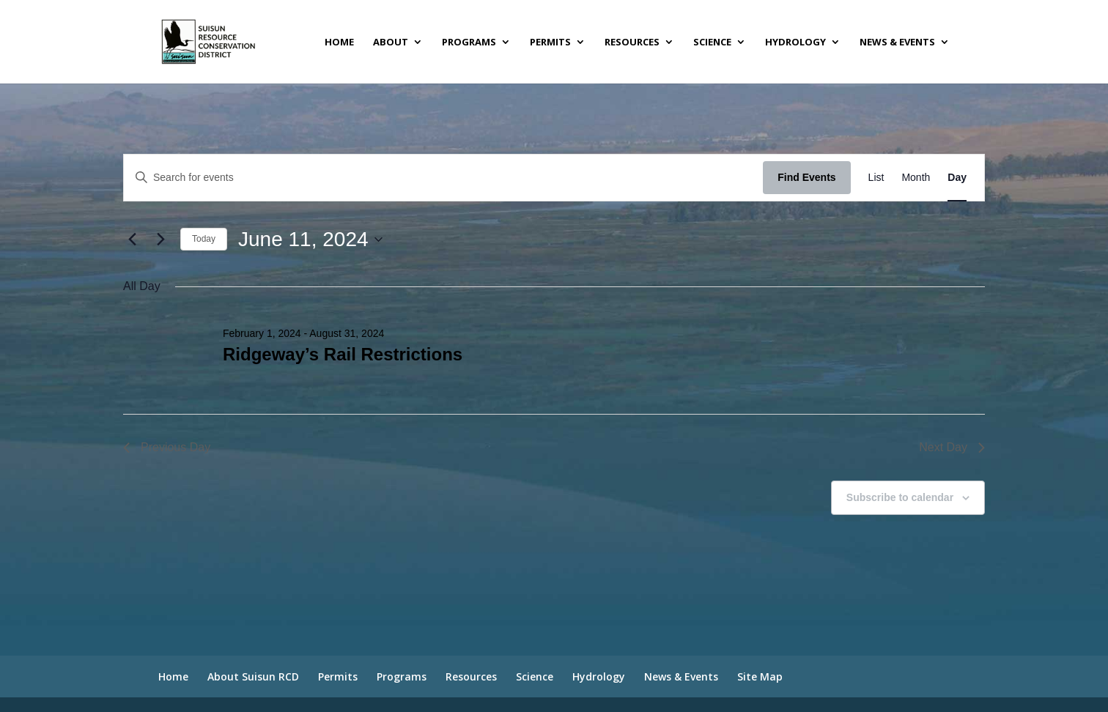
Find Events (806, 177)
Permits (550, 42)
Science (712, 42)
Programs (469, 42)
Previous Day (166, 447)
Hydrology (795, 42)
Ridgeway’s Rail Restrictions (342, 354)
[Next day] (160, 239)
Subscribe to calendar (899, 497)
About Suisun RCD (253, 676)
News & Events (897, 42)
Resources (632, 42)
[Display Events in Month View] (915, 178)
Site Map (760, 676)
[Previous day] (132, 239)
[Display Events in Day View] (957, 178)
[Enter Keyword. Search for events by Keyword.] (443, 178)
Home (339, 42)
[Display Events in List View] (876, 178)
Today (203, 239)
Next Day (952, 447)
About (390, 42)
